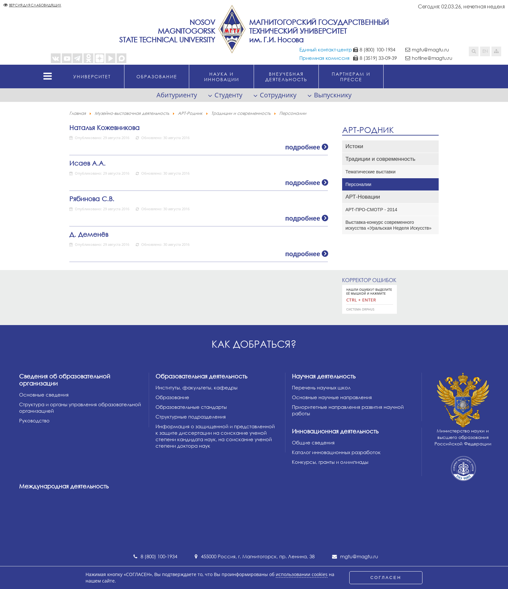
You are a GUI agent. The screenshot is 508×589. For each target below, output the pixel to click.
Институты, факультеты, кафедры (196, 387)
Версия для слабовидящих (35, 5)
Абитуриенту (176, 95)
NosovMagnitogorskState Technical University (167, 31)
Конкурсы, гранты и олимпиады (330, 462)
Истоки (354, 146)
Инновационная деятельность (335, 431)
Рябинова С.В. (91, 198)
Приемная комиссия (324, 58)
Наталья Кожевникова (104, 127)
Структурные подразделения (191, 417)
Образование (172, 397)
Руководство (34, 420)
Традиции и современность (380, 159)
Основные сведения (44, 395)
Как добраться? (254, 344)
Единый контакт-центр (325, 49)
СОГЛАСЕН (385, 577)
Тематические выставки (370, 171)
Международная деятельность (64, 486)
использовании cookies (302, 574)
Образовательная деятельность (201, 376)
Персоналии (358, 184)
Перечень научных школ (321, 387)
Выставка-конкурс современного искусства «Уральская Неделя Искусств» (388, 225)
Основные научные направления (332, 397)
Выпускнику (333, 95)
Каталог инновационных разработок (336, 452)
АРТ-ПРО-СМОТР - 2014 (371, 209)
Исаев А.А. (87, 163)
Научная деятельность (323, 376)
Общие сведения (313, 442)
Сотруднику (278, 95)
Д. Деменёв (88, 234)
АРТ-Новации (362, 197)
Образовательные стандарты (191, 407)
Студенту (228, 95)
